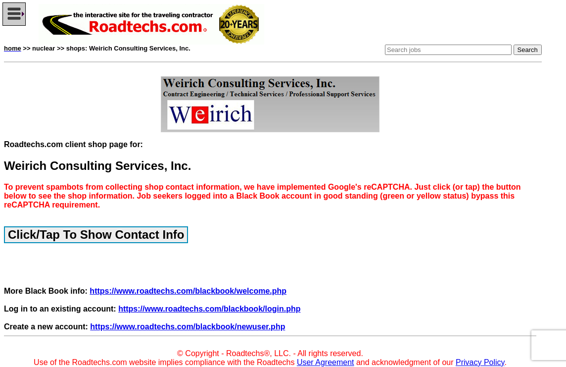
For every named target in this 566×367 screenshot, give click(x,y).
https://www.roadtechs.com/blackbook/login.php (209, 309)
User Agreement (325, 362)
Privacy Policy (480, 362)
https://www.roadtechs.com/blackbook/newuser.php (187, 326)
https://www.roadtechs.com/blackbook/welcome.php (188, 291)
